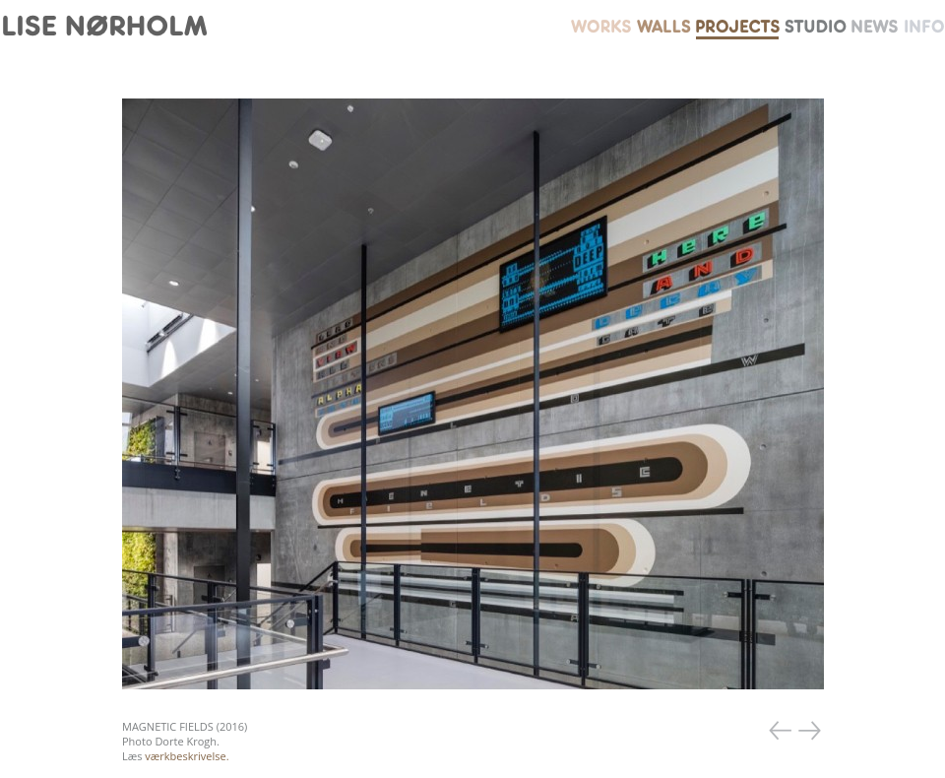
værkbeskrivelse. (186, 755)
